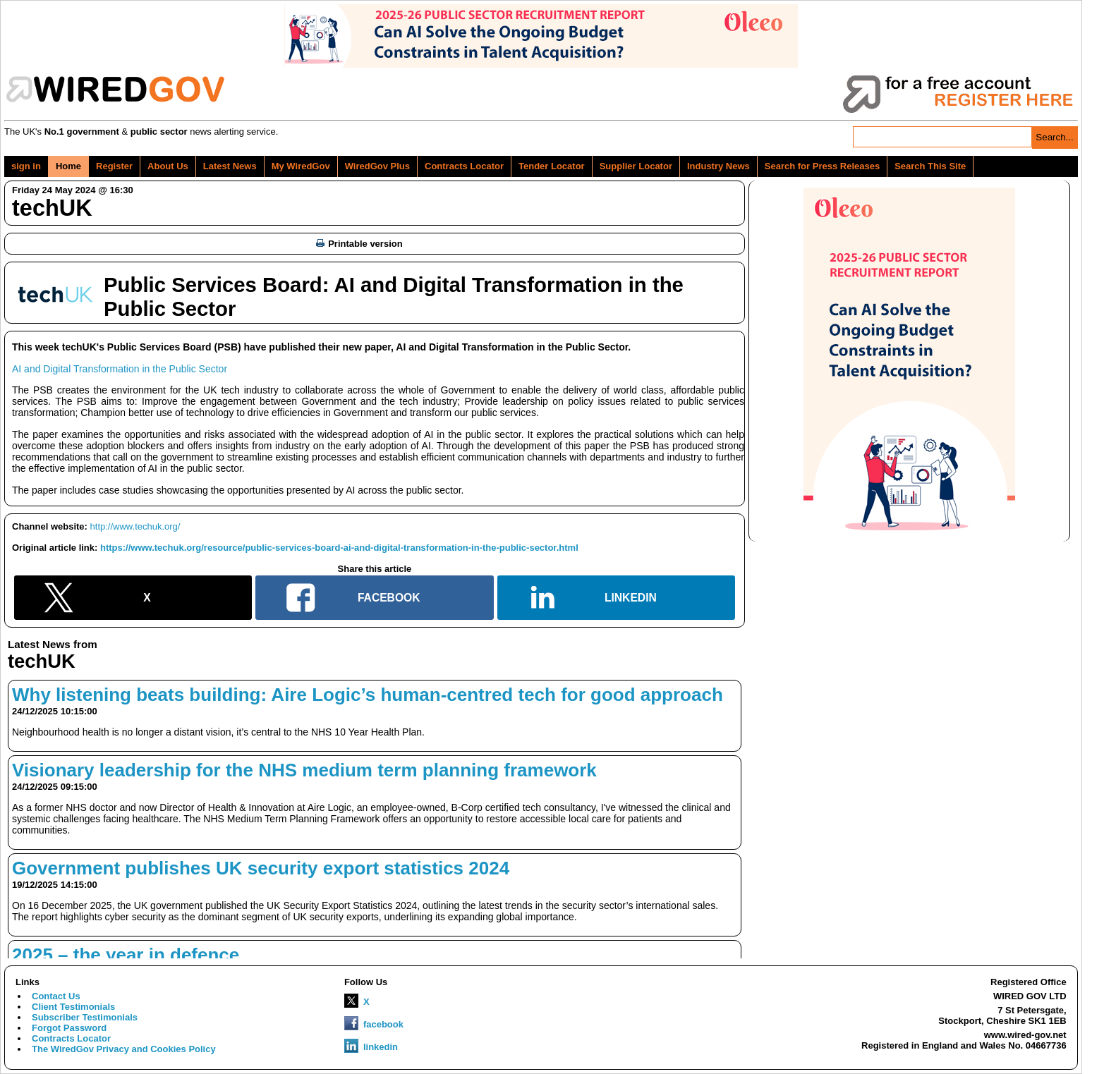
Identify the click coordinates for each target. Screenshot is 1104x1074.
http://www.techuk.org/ (135, 526)
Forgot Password (69, 1028)
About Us (167, 166)
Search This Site (930, 166)
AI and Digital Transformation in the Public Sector (119, 368)
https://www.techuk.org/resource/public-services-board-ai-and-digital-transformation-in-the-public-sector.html (339, 547)
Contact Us (56, 996)
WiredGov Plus (377, 166)
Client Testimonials (73, 1006)
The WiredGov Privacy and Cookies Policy (124, 1049)
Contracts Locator (464, 166)
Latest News (230, 166)
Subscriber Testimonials (85, 1017)
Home (68, 166)
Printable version (359, 243)
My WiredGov (301, 166)
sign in (26, 166)
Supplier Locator (636, 166)
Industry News (718, 166)
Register (114, 166)
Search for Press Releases (822, 166)
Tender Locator (551, 166)
